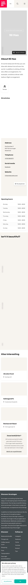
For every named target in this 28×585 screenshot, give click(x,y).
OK (20, 581)
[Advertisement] (14, 474)
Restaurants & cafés (6, 536)
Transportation (5, 553)
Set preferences (8, 581)
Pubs (2, 550)
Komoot (17, 548)
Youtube (17, 545)
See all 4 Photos (19, 52)
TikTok (17, 542)
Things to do (4, 539)
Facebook (7, 167)
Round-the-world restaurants (14, 30)
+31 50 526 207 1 (9, 158)
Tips (16, 551)
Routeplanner (20, 184)
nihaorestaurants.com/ (11, 175)
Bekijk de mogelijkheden (14, 451)
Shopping (4, 547)
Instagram (18, 536)
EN (10, 3)
